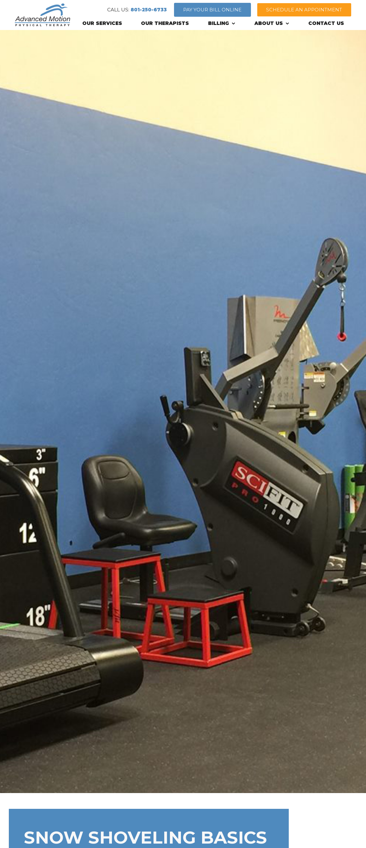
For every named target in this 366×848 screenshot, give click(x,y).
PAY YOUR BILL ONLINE (212, 10)
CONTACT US (326, 23)
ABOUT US (271, 23)
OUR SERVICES (102, 23)
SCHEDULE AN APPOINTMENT (304, 10)
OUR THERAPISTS (165, 23)
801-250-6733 (149, 10)
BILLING (221, 23)
